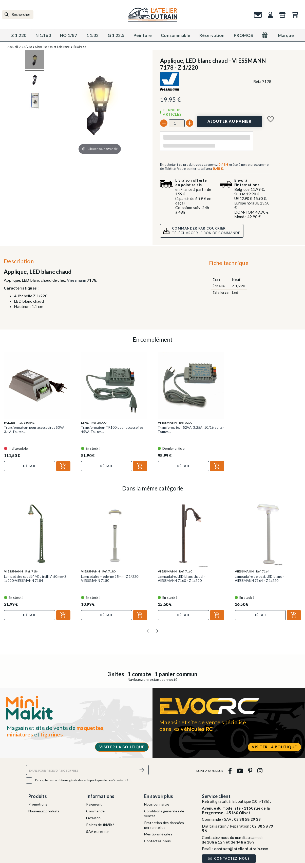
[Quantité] (177, 123)
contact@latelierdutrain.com (241, 848)
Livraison (93, 818)
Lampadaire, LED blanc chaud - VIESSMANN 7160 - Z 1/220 (181, 578)
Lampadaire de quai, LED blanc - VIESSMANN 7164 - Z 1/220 (259, 578)
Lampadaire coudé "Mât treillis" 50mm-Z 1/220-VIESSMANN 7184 (35, 578)
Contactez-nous (157, 841)
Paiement (94, 804)
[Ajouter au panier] (229, 121)
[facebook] (230, 770)
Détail (29, 466)
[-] (163, 123)
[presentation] (147, 628)
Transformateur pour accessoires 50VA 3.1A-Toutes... (34, 429)
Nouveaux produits (44, 811)
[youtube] (239, 770)
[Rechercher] (17, 14)
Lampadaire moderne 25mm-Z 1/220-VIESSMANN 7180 (110, 578)
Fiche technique (229, 262)
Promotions (38, 804)
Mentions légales (158, 834)
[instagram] (260, 770)
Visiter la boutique (121, 747)
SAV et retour (97, 831)
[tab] (229, 264)
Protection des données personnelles (164, 825)
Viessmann (76, 280)
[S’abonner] (142, 770)
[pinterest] (250, 770)
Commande (95, 811)
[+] (189, 123)
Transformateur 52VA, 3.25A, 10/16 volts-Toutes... (191, 429)
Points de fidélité (100, 825)
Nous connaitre (156, 804)
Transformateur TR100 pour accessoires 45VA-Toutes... (112, 429)
